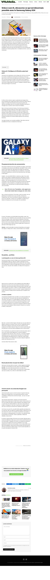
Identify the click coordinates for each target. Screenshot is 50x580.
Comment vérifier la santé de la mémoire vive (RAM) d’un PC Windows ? (43, 45)
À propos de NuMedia (23, 562)
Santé (44, 1)
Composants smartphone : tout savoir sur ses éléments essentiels (43, 79)
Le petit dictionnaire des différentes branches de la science (43, 84)
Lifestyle (40, 1)
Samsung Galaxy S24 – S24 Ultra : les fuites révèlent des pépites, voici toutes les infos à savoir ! (6, 505)
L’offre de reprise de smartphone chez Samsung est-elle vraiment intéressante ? (26, 505)
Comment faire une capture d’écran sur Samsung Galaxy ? (5, 516)
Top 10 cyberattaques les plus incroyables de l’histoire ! (43, 74)
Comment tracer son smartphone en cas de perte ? (19, 250)
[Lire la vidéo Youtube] (17, 147)
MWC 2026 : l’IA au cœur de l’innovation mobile (43, 50)
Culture (35, 1)
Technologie (25, 1)
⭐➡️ (16, 474)
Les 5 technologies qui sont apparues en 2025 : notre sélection (43, 69)
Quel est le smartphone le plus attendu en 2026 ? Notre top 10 (43, 59)
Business (31, 1)
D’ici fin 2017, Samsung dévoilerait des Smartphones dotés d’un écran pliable (26, 517)
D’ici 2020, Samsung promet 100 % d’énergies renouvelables (16, 517)
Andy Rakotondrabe (11, 487)
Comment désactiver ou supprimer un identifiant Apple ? (43, 89)
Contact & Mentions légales (38, 562)
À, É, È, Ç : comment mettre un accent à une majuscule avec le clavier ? (43, 65)
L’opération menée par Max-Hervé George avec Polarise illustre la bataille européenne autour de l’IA (43, 41)
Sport (48, 1)
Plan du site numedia (30, 562)
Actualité (20, 1)
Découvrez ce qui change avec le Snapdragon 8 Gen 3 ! (16, 504)
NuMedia (3, 4)
